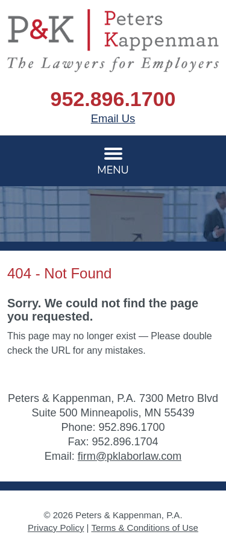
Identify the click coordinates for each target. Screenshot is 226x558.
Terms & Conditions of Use (144, 527)
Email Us (113, 118)
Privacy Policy (56, 527)
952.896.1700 (113, 98)
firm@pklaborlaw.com (129, 456)
